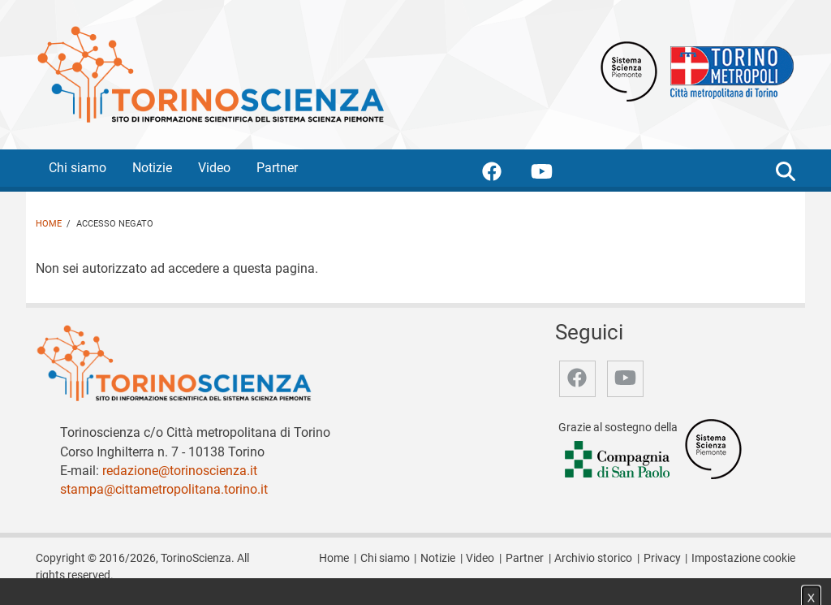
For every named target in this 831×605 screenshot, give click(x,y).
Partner (277, 167)
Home (49, 223)
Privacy (662, 558)
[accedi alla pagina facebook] (504, 174)
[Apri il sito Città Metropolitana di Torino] (728, 70)
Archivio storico (593, 558)
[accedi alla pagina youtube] (555, 174)
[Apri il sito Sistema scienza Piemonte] (629, 70)
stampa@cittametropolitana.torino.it (164, 489)
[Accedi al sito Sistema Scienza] (713, 449)
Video (214, 167)
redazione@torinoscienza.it (179, 470)
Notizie (152, 167)
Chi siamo (77, 167)
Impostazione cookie (743, 558)
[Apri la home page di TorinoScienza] (210, 73)
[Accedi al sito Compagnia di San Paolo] (618, 461)
